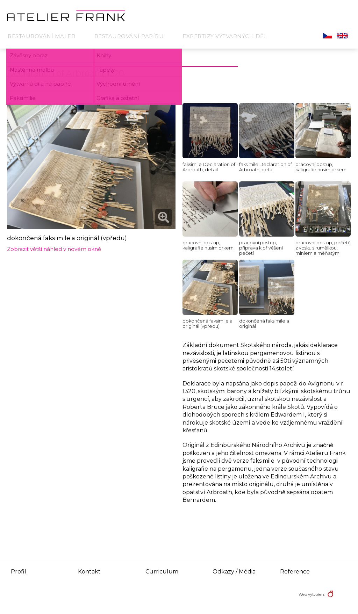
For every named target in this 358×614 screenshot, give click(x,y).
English (342, 35)
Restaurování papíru (129, 36)
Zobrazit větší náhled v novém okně (54, 249)
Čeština (327, 35)
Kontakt (89, 571)
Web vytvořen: (312, 594)
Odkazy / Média (234, 571)
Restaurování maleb (42, 36)
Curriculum (161, 571)
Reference (295, 571)
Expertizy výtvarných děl (224, 36)
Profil (18, 571)
